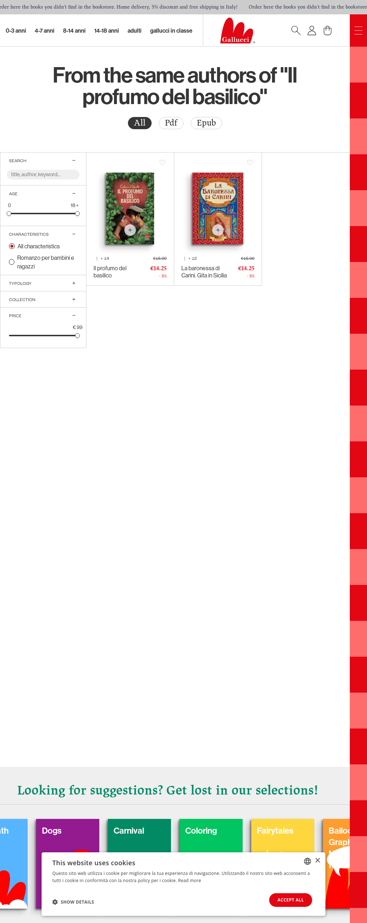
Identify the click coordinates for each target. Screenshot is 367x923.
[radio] (140, 123)
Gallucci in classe (171, 30)
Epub (206, 123)
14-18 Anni (106, 30)
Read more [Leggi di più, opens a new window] (189, 880)
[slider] (9, 213)
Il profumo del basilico (110, 271)
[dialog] (183, 884)
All (140, 123)
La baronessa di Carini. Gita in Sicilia (204, 271)
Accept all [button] (290, 900)
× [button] (317, 860)
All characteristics (39, 246)
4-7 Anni (44, 30)
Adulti (135, 30)
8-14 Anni (74, 30)
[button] (73, 901)
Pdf (171, 123)
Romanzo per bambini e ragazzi (45, 262)
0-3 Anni (16, 30)
